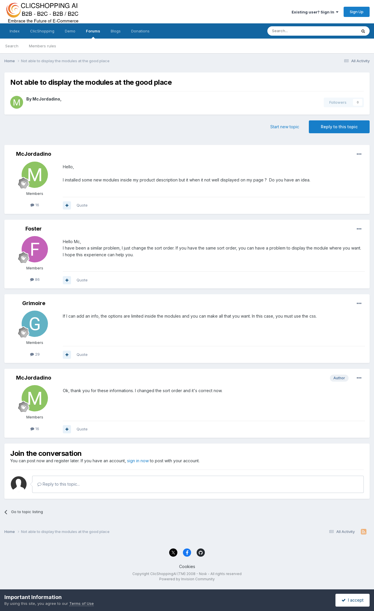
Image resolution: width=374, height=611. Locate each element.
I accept (352, 600)
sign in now (138, 460)
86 (35, 279)
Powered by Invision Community (187, 579)
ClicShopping (42, 31)
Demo (70, 31)
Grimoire (33, 303)
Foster (33, 229)
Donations (140, 31)
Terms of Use (81, 603)
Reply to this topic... (58, 484)
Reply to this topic (339, 126)
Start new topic (284, 126)
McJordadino (46, 98)
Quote (82, 205)
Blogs (116, 31)
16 (34, 204)
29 (35, 354)
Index (15, 31)
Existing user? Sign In (315, 12)
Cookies (187, 566)
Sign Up (356, 11)
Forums (93, 34)
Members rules (42, 46)
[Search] (297, 31)
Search (11, 46)
